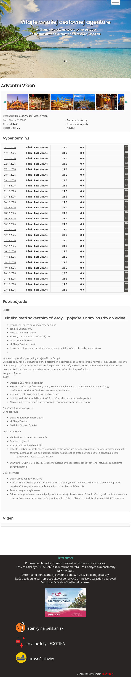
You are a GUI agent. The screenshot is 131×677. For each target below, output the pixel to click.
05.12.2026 (10, 207)
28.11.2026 (10, 174)
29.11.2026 (10, 180)
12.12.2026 (10, 234)
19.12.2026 (10, 267)
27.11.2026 (10, 169)
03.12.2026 (10, 196)
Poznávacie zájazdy (77, 120)
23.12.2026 (10, 289)
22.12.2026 (10, 284)
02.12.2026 (10, 191)
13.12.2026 (10, 240)
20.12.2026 (10, 273)
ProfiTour (107, 673)
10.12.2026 (10, 224)
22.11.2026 (10, 163)
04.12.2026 (10, 202)
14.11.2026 (10, 147)
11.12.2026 (10, 229)
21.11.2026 (10, 158)
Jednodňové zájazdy (77, 124)
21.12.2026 (10, 278)
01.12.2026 (10, 185)
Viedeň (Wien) (41, 115)
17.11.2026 (10, 152)
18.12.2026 (10, 262)
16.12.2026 (10, 251)
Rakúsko (19, 115)
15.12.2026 (10, 245)
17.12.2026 (10, 256)
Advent (70, 127)
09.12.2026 (10, 218)
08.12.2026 (10, 213)
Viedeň (29, 115)
